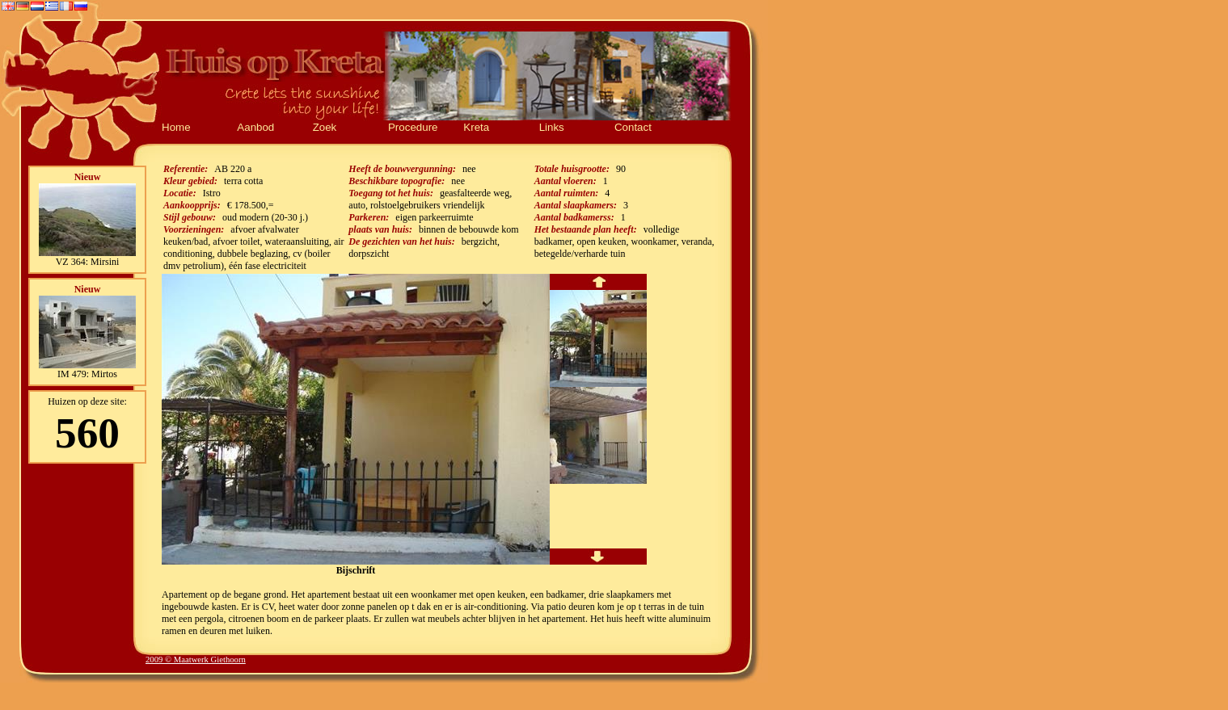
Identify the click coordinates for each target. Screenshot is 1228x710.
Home (176, 127)
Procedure (413, 127)
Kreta (476, 127)
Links (551, 127)
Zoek (325, 127)
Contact (633, 127)
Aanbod (255, 127)
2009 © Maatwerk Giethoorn (196, 659)
